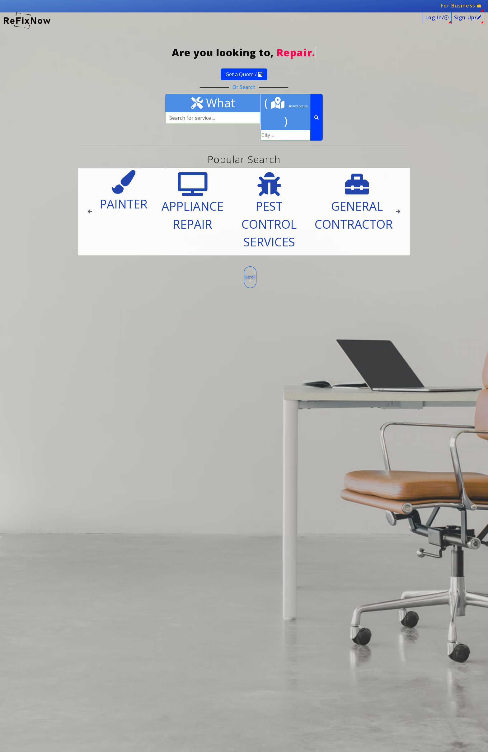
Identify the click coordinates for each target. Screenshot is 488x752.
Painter (124, 191)
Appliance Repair (192, 202)
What (213, 103)
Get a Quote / (244, 74)
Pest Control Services (269, 211)
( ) (285, 111)
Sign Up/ (467, 17)
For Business (461, 5)
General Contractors (357, 202)
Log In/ (437, 17)
